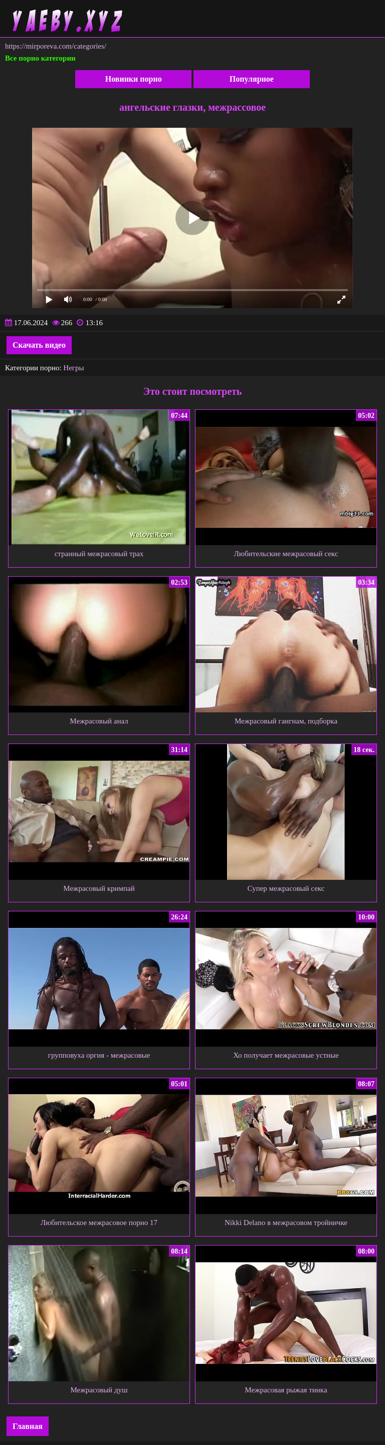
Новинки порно (133, 79)
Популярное (252, 79)
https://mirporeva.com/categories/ (55, 46)
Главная (28, 1426)
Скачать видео (39, 345)
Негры (73, 368)
